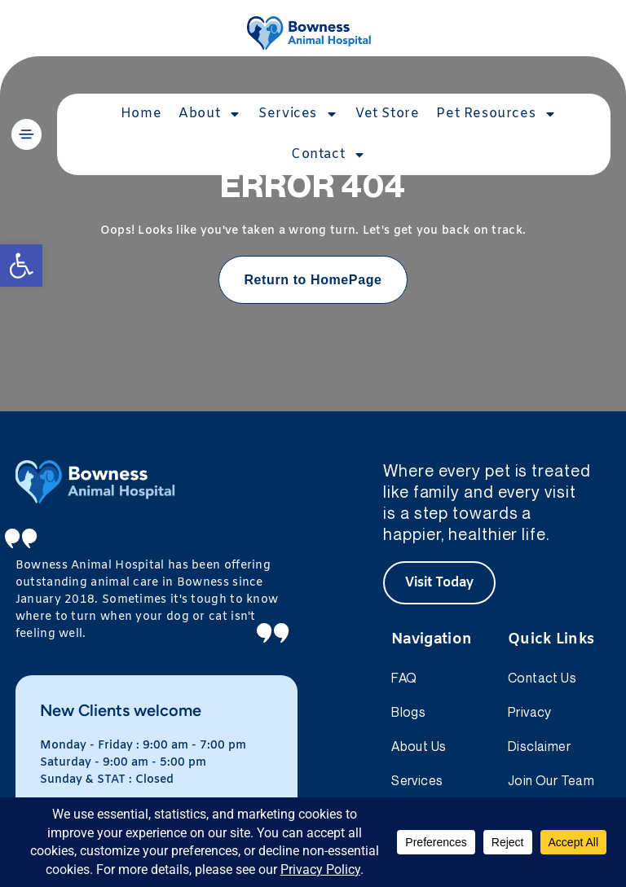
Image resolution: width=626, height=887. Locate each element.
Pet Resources (496, 114)
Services (298, 114)
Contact (328, 154)
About (210, 114)
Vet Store (387, 113)
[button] (21, 265)
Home (141, 113)
